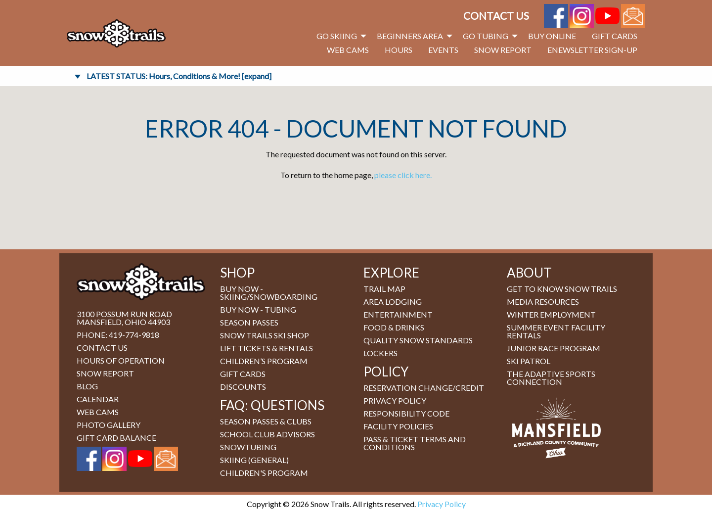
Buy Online (552, 36)
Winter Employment (551, 314)
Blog (87, 386)
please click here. (403, 175)
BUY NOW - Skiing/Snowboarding (268, 292)
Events (443, 49)
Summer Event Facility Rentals (556, 331)
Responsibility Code (406, 413)
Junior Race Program (553, 348)
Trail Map (384, 288)
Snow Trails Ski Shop (264, 335)
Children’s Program (264, 361)
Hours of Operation (121, 360)
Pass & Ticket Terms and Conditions (414, 443)
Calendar (98, 399)
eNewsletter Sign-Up (592, 49)
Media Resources (543, 301)
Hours (398, 49)
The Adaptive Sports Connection (551, 377)
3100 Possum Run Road (124, 314)
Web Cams (348, 49)
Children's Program (264, 472)
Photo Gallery (108, 424)
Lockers (380, 353)
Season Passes (249, 322)
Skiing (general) (254, 460)
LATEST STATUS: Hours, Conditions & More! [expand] (179, 76)
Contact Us (496, 15)
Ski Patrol (528, 361)
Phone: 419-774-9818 (118, 334)
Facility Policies (398, 426)
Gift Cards (614, 36)
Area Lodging (392, 301)
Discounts (243, 386)
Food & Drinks (393, 327)
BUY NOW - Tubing (258, 309)
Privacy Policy (394, 400)
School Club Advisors (267, 434)
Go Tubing (485, 36)
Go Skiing (336, 36)
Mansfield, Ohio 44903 (123, 321)
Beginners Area (410, 36)
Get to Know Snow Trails (562, 288)
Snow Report (503, 49)
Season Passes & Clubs (266, 421)
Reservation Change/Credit (423, 387)
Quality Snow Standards (418, 340)
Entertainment (398, 314)
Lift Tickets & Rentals (266, 348)
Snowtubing (248, 447)
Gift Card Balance (116, 437)
